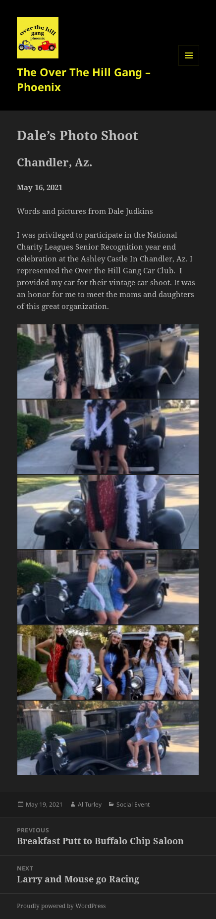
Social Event (133, 804)
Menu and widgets (189, 65)
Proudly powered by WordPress (61, 906)
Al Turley (90, 804)
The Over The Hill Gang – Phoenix (84, 79)
